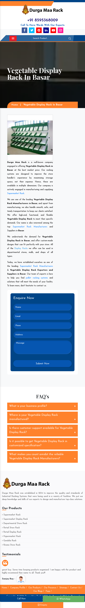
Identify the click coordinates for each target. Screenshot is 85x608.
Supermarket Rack (15, 193)
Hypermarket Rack (11, 536)
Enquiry (42, 605)
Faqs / (49, 591)
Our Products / (35, 588)
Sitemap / (64, 588)
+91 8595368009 (42, 20)
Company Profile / (18, 588)
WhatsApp (63, 599)
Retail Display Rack (11, 532)
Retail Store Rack (11, 528)
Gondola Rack (9, 541)
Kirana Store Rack (11, 545)
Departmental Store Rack (14, 523)
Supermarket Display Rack (15, 519)
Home (14, 105)
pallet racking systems (37, 278)
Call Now (21, 599)
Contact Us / (76, 588)
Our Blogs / (38, 591)
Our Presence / (51, 588)
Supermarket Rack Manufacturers (30, 227)
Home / (5, 588)
